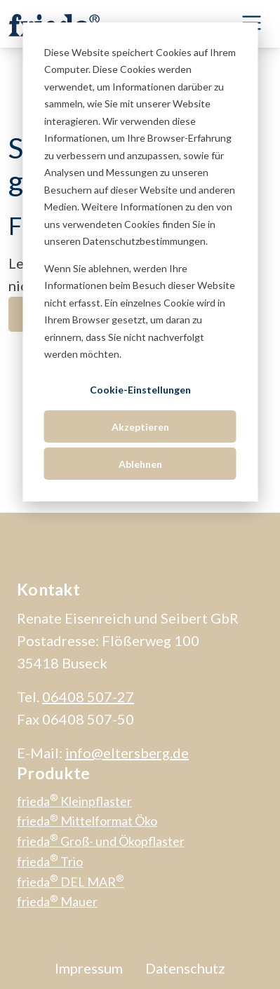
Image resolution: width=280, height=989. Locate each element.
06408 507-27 (88, 696)
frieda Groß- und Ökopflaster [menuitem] (101, 841)
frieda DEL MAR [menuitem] (70, 881)
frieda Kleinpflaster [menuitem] (74, 801)
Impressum (89, 968)
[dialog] (140, 262)
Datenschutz (185, 968)
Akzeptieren (140, 427)
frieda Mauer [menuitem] (57, 901)
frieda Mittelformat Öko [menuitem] (87, 820)
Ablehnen (140, 464)
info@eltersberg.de (127, 752)
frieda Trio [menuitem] (50, 861)
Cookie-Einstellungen (140, 390)
